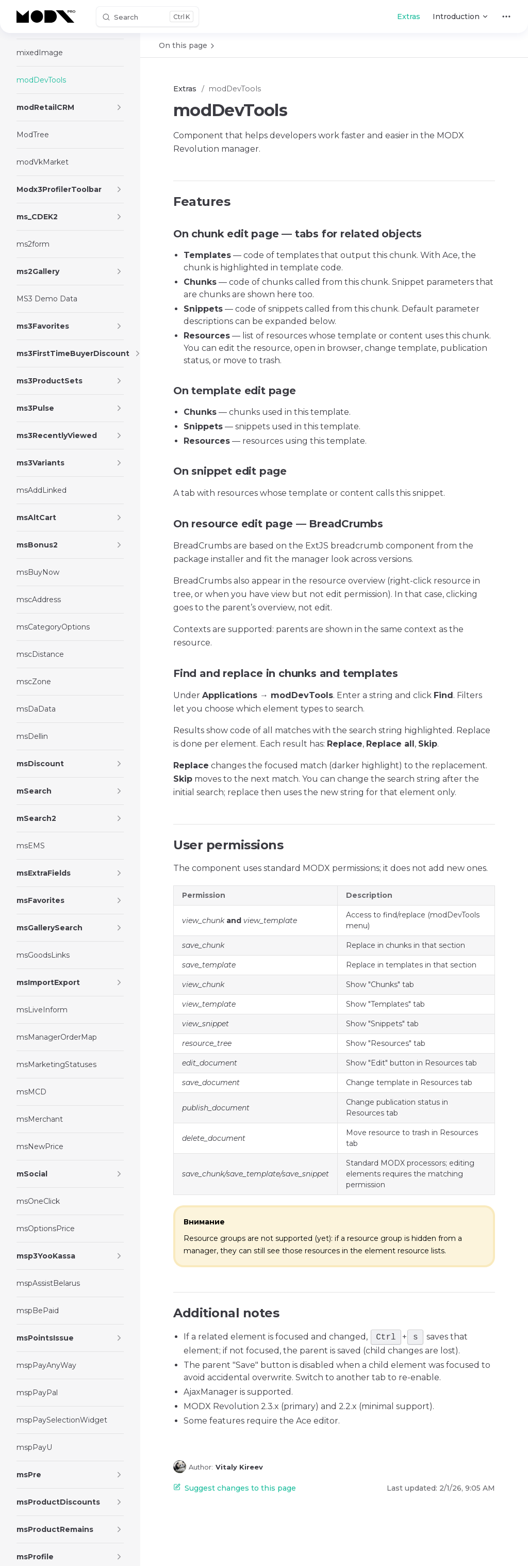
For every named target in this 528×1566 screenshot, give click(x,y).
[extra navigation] (506, 16)
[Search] (147, 16)
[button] (119, 107)
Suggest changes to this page (234, 1488)
